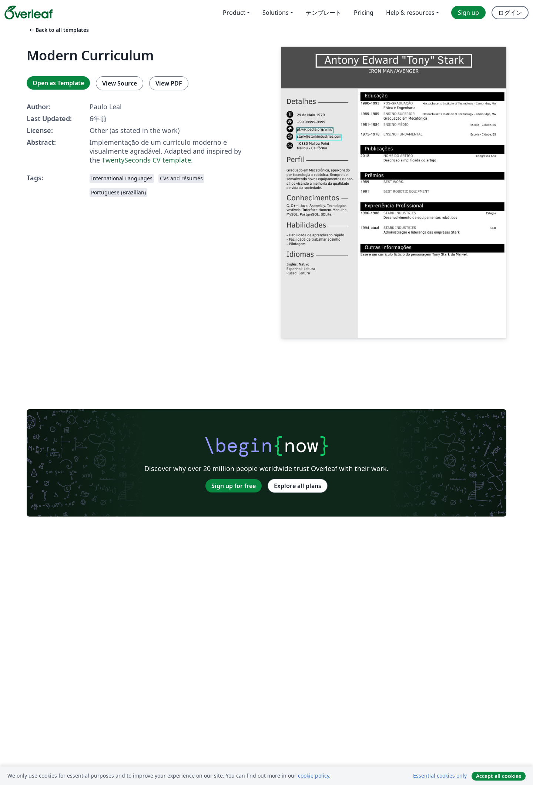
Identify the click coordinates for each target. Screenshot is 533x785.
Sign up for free (233, 486)
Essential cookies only (440, 775)
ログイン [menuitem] (510, 13)
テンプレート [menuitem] (323, 13)
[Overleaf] (28, 12)
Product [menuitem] (234, 13)
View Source (119, 83)
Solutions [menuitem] (275, 13)
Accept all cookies (498, 775)
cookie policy (313, 775)
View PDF (168, 83)
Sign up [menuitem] (468, 13)
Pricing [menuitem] (363, 13)
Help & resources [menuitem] (410, 13)
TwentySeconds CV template (146, 160)
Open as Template (58, 83)
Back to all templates (58, 29)
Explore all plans (297, 486)
